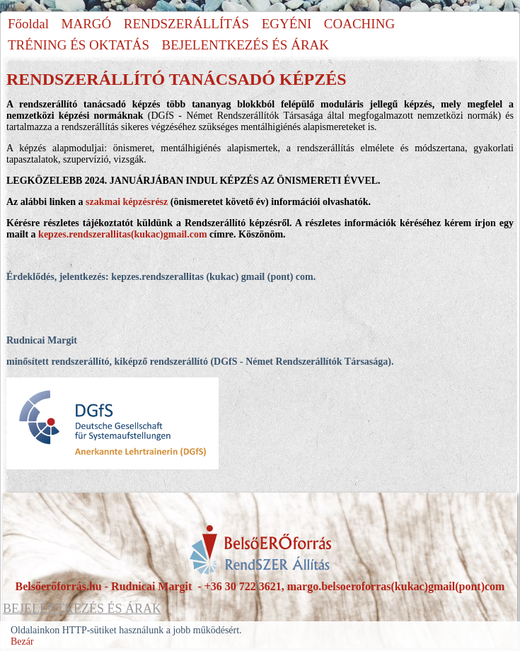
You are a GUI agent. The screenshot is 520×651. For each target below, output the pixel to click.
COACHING (359, 23)
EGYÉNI (287, 23)
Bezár (22, 641)
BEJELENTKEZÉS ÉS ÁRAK (245, 44)
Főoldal (28, 23)
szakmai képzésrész (127, 202)
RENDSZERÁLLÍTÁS (186, 23)
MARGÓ (87, 23)
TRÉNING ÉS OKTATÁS (78, 44)
